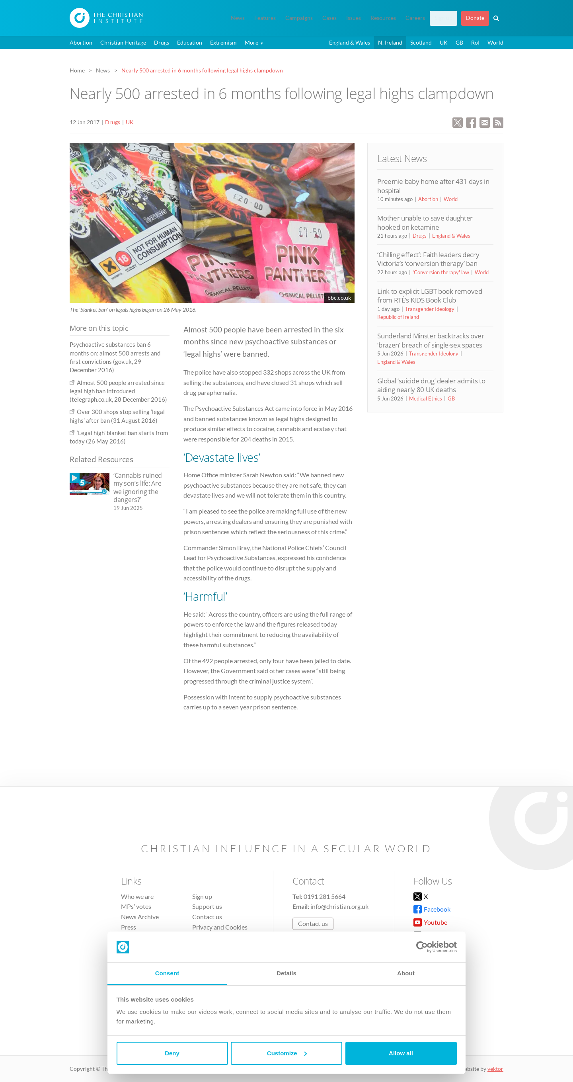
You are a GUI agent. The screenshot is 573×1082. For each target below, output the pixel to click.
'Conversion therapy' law (441, 272)
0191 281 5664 (324, 896)
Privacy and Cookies (220, 927)
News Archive (140, 916)
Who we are (137, 896)
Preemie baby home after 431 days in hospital (433, 186)
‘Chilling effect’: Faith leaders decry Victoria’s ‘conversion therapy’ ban (428, 259)
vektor (495, 1068)
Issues (353, 18)
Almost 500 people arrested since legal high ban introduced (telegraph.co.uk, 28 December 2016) (118, 391)
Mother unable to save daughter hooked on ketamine (425, 222)
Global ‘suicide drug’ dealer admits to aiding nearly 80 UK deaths (431, 385)
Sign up (443, 18)
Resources (383, 18)
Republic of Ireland (398, 317)
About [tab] (406, 973)
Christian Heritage (123, 42)
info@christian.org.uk (339, 906)
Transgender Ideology (429, 309)
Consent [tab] (167, 973)
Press (128, 927)
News (238, 18)
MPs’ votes (136, 906)
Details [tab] (286, 973)
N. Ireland (390, 42)
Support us (207, 906)
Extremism (223, 42)
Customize (287, 1053)
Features (265, 18)
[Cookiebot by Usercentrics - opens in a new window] (422, 947)
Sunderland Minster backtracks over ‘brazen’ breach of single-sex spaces (430, 340)
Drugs (161, 42)
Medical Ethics (425, 398)
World (495, 42)
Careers (415, 18)
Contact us (207, 916)
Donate (475, 18)
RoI (475, 42)
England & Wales (349, 42)
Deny (172, 1053)
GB (459, 42)
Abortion (81, 42)
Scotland (421, 42)
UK (444, 42)
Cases (329, 18)
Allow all (401, 1053)
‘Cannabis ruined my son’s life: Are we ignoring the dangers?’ (137, 487)
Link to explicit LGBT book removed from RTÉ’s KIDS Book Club (429, 296)
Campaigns (299, 18)
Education (189, 42)
